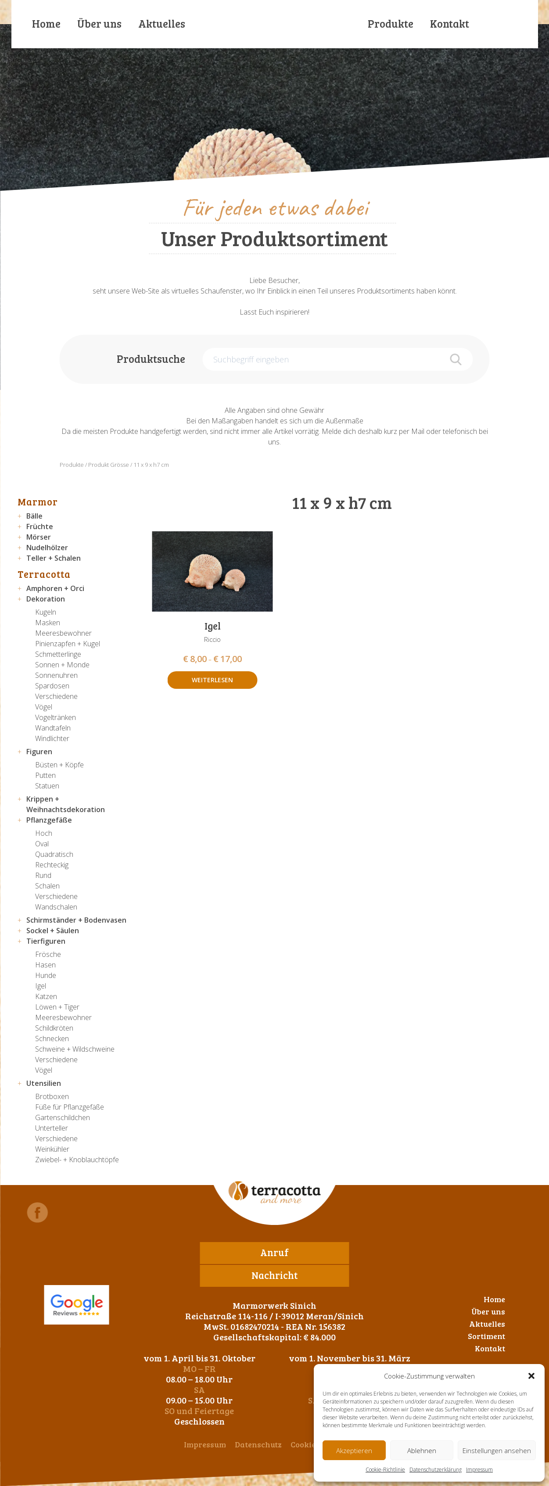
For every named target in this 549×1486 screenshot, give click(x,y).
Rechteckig (51, 865)
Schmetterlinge (58, 654)
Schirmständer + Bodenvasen (76, 920)
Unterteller (51, 1128)
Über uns (99, 23)
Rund (43, 875)
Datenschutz (258, 1444)
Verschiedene (56, 696)
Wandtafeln (53, 728)
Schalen (47, 886)
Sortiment (486, 1336)
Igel (40, 986)
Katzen (46, 996)
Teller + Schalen (53, 558)
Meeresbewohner (63, 633)
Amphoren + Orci (55, 588)
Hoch (43, 833)
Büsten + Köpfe (59, 765)
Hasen (45, 965)
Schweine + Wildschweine (75, 1049)
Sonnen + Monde (62, 665)
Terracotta (44, 573)
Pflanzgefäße (49, 820)
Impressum (479, 1469)
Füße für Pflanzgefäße (69, 1107)
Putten (45, 775)
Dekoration (45, 599)
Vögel (43, 707)
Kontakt (449, 23)
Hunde (45, 975)
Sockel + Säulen (52, 930)
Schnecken (52, 1038)
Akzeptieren (354, 1450)
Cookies (305, 1444)
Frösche (48, 954)
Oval (42, 844)
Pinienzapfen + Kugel (67, 643)
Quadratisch (54, 854)
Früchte (39, 526)
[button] (531, 1375)
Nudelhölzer (47, 547)
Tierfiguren (45, 941)
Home (46, 23)
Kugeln (45, 612)
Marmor (38, 501)
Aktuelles (161, 23)
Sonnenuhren (56, 675)
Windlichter (52, 738)
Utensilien (43, 1083)
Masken (47, 622)
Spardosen (52, 686)
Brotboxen (52, 1096)
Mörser (38, 537)
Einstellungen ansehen (497, 1450)
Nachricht (274, 1275)
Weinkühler (52, 1149)
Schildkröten (54, 1028)
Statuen (47, 786)
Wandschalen (56, 907)
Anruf (274, 1252)
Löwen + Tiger (57, 1007)
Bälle (34, 516)
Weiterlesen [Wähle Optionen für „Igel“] (212, 680)
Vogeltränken (55, 717)
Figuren (39, 751)
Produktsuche (151, 358)
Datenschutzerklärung (435, 1469)
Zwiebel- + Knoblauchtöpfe (77, 1159)
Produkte (390, 23)
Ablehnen (421, 1450)
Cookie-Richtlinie (385, 1469)
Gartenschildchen (62, 1117)
